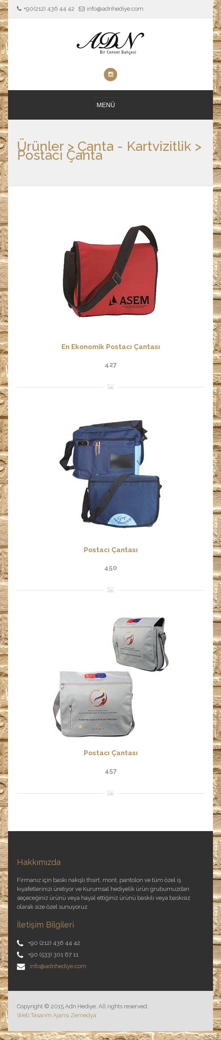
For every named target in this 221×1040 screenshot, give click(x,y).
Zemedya (83, 1015)
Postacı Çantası (111, 550)
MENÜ (106, 104)
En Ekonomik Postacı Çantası (110, 347)
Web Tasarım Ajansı (43, 1015)
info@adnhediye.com (58, 966)
